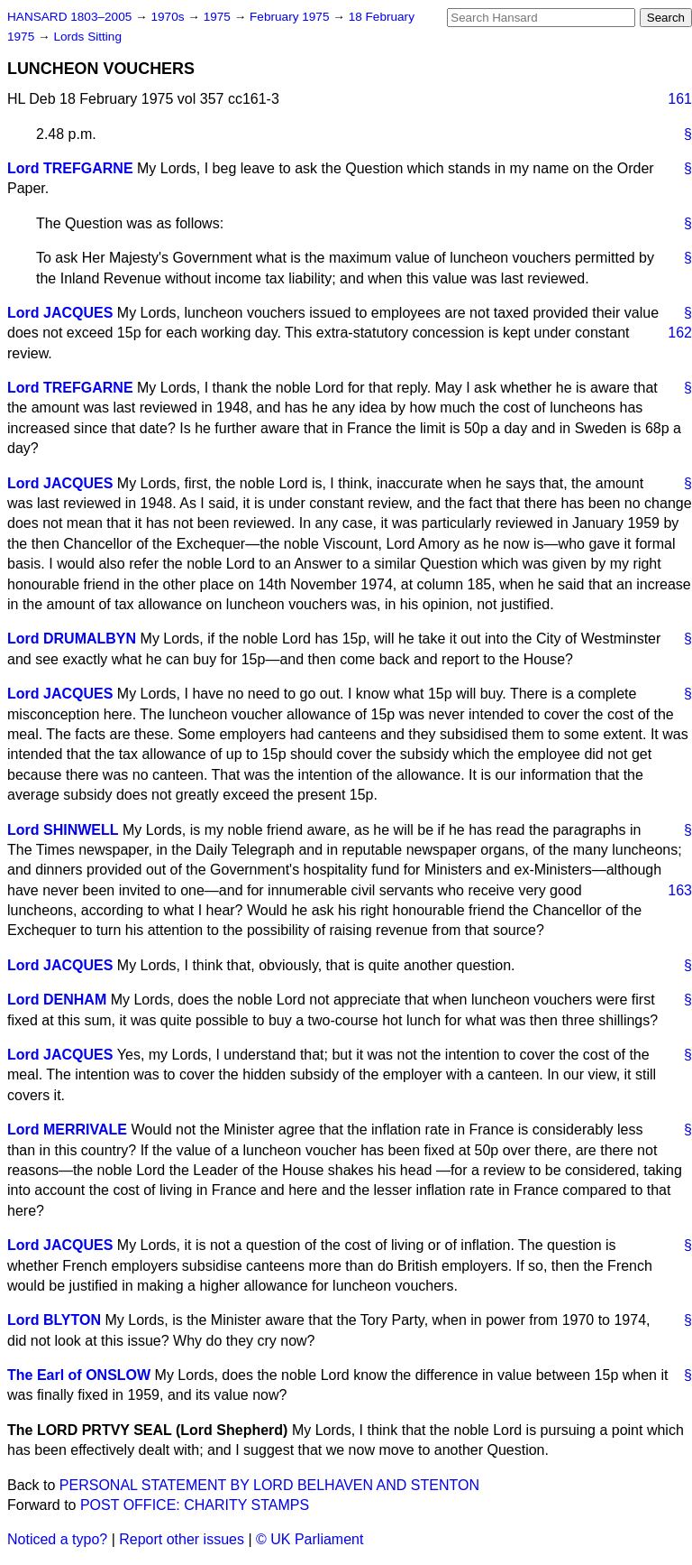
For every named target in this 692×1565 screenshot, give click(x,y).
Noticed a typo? (57, 1539)
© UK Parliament (309, 1539)
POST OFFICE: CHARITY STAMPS (194, 1505)
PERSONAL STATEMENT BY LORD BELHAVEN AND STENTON (269, 1485)
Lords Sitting (87, 36)
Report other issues (181, 1539)
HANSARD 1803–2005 (69, 16)
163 (680, 890)
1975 (219, 16)
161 (680, 98)
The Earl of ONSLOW (78, 1375)
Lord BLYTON (54, 1320)
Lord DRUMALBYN (71, 638)
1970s (168, 16)
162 (680, 332)
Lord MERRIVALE (67, 1129)
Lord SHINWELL (63, 830)
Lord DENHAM (56, 999)
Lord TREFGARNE (70, 168)
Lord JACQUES (60, 312)
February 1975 (291, 16)
